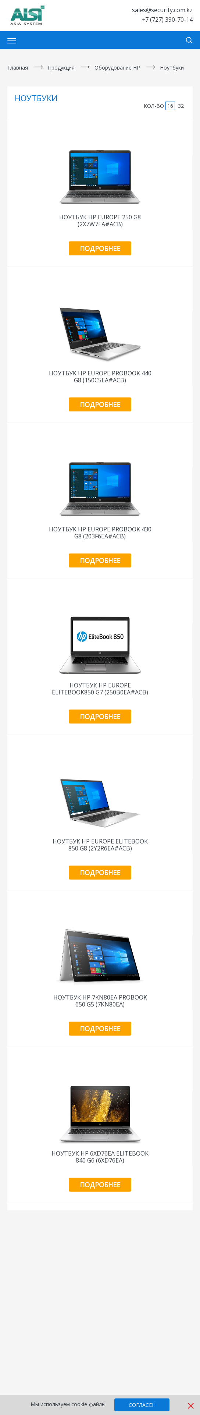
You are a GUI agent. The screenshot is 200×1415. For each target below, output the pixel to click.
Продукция (61, 67)
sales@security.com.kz (162, 10)
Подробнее (100, 248)
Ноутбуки (172, 67)
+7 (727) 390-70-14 (167, 19)
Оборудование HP (117, 67)
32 (181, 105)
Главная (17, 67)
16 (170, 105)
